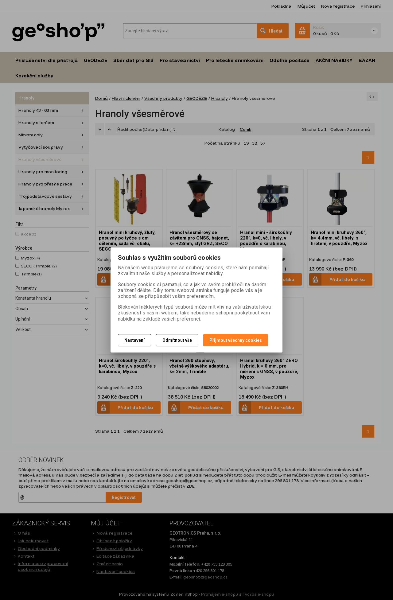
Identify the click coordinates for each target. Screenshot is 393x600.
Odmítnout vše (177, 340)
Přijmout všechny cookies (235, 340)
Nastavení (134, 340)
